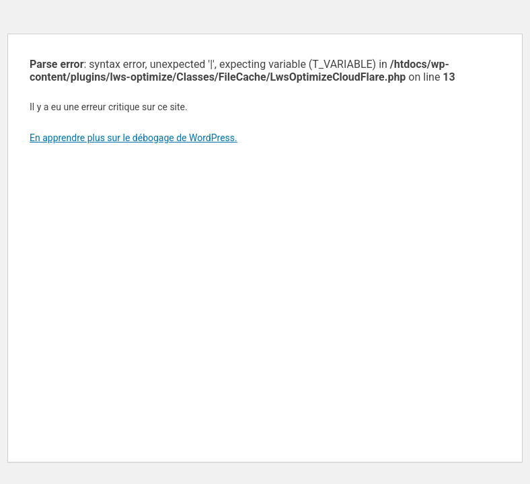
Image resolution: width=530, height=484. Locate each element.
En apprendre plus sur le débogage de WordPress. (133, 137)
